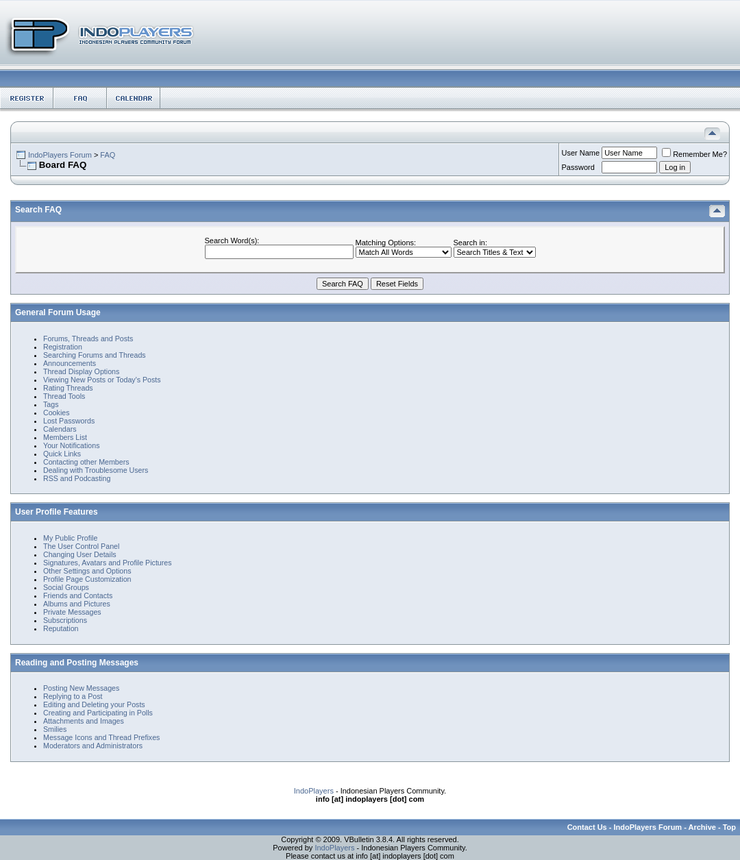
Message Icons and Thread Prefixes (101, 737)
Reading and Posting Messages (76, 662)
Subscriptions (65, 620)
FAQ (107, 155)
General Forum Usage (58, 312)
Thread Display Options (81, 371)
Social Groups (66, 587)
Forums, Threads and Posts (88, 338)
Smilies (54, 729)
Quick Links (62, 454)
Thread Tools (64, 396)
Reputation (61, 628)
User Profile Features (56, 512)
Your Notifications (71, 445)
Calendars (60, 429)
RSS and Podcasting (76, 478)
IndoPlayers (314, 791)
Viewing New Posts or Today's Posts (102, 380)
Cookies (56, 412)
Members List (65, 437)
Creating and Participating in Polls (98, 713)
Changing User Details (79, 554)
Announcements (69, 363)
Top (729, 827)
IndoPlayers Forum (60, 155)
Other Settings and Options (87, 571)
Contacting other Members (86, 462)
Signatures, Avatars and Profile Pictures (107, 562)
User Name (581, 153)
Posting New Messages (81, 688)
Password (578, 167)
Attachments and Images (83, 721)
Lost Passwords (69, 421)
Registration (62, 347)
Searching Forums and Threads (94, 355)
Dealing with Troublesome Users (95, 470)
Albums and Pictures (76, 604)
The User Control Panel (81, 546)
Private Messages (72, 612)
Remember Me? (694, 154)
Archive (702, 827)
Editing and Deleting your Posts (94, 704)
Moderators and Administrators (93, 745)
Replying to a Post (72, 696)
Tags (51, 404)
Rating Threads (68, 388)
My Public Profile (70, 538)
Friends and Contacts (77, 595)
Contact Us (587, 827)
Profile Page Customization (87, 579)
